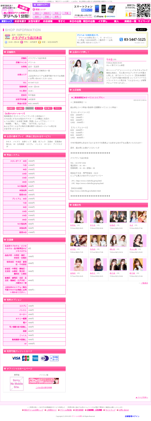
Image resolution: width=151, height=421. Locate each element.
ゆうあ (132, 273)
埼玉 (56, 13)
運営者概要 (79, 410)
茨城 (47, 17)
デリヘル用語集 (66, 410)
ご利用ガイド (52, 410)
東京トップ (7, 21)
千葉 (66, 13)
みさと (92, 273)
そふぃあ (133, 249)
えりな (73, 249)
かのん (73, 225)
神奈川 (47, 13)
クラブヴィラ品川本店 (27, 38)
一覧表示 (144, 283)
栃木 (37, 17)
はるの (112, 225)
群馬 (56, 17)
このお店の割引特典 (44, 387)
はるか (73, 273)
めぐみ (112, 273)
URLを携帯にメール (143, 18)
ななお (92, 249)
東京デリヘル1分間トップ (33, 410)
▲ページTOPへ (142, 397)
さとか (92, 225)
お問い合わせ (124, 410)
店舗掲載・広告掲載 (94, 410)
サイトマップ (110, 410)
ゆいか (112, 249)
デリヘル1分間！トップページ (41, 5)
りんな (111, 59)
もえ (131, 225)
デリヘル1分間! (77, 416)
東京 (37, 13)
